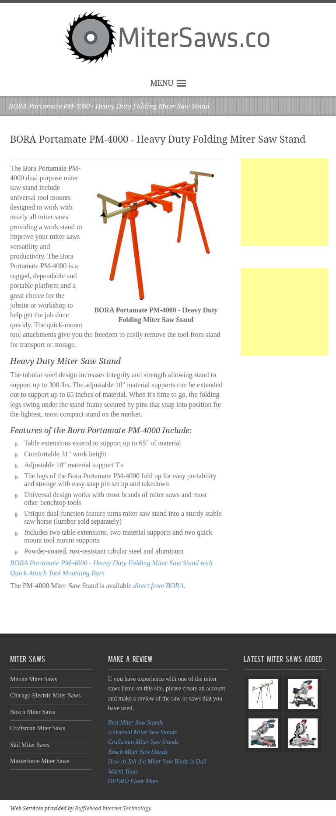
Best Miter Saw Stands (135, 722)
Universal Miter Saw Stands (142, 732)
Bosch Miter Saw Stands (138, 752)
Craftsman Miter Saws (37, 728)
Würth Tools (123, 771)
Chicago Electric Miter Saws (45, 695)
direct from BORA (158, 585)
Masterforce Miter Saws (39, 761)
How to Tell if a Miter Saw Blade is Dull (157, 761)
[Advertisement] (284, 202)
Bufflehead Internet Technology (113, 808)
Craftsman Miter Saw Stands (143, 742)
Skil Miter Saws (29, 745)
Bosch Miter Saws (32, 712)
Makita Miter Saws (33, 679)
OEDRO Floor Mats (133, 781)
